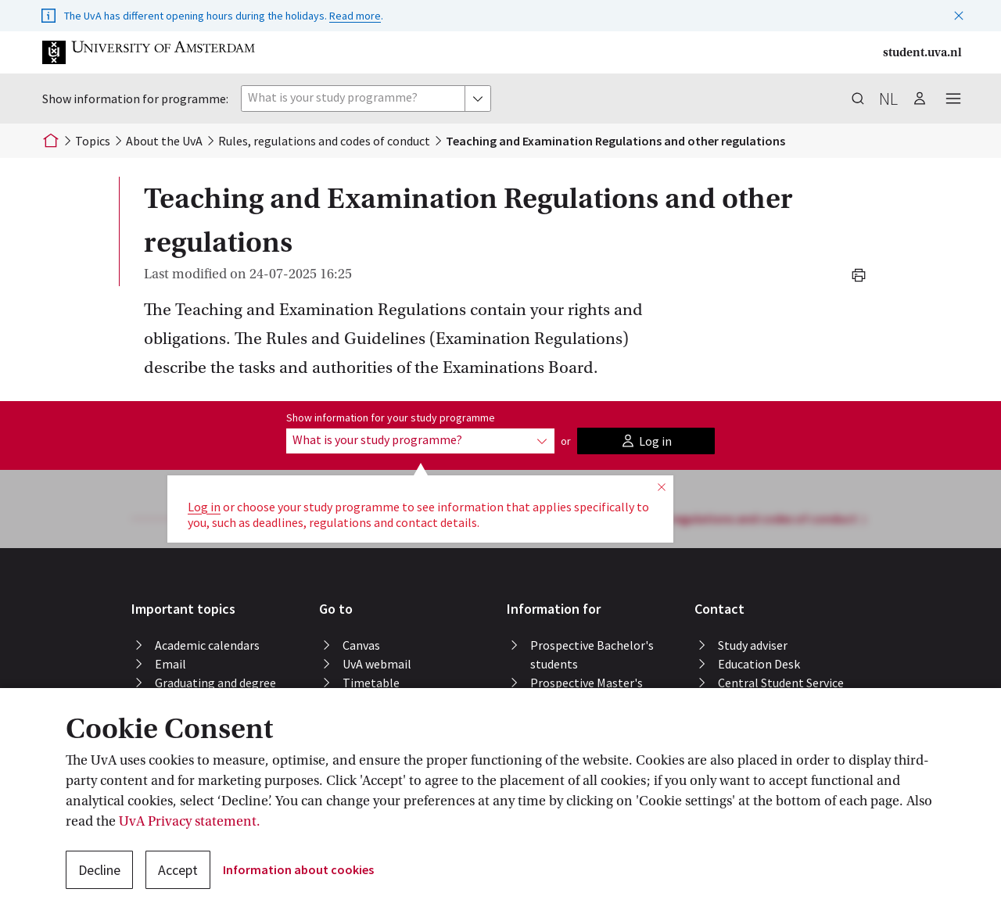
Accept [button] (178, 870)
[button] (959, 12)
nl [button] (888, 98)
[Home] (50, 140)
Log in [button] (204, 506)
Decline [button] (99, 870)
